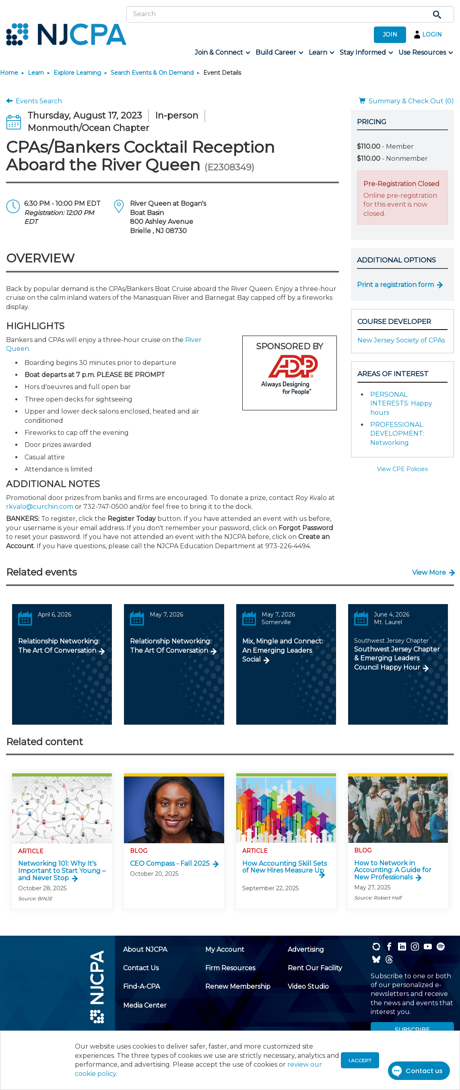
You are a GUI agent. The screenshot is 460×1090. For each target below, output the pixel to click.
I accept (360, 1060)
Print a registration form (395, 285)
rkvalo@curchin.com (39, 506)
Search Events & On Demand (152, 72)
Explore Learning (77, 72)
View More (429, 572)
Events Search (34, 101)
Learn (36, 72)
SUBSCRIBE (412, 1030)
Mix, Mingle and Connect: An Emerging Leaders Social (282, 650)
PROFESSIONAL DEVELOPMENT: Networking (397, 434)
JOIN (390, 34)
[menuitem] (222, 53)
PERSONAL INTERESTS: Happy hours (401, 403)
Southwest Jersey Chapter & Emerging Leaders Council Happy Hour (397, 658)
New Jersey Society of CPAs (401, 340)
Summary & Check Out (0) (406, 101)
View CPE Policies (402, 469)
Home (9, 72)
